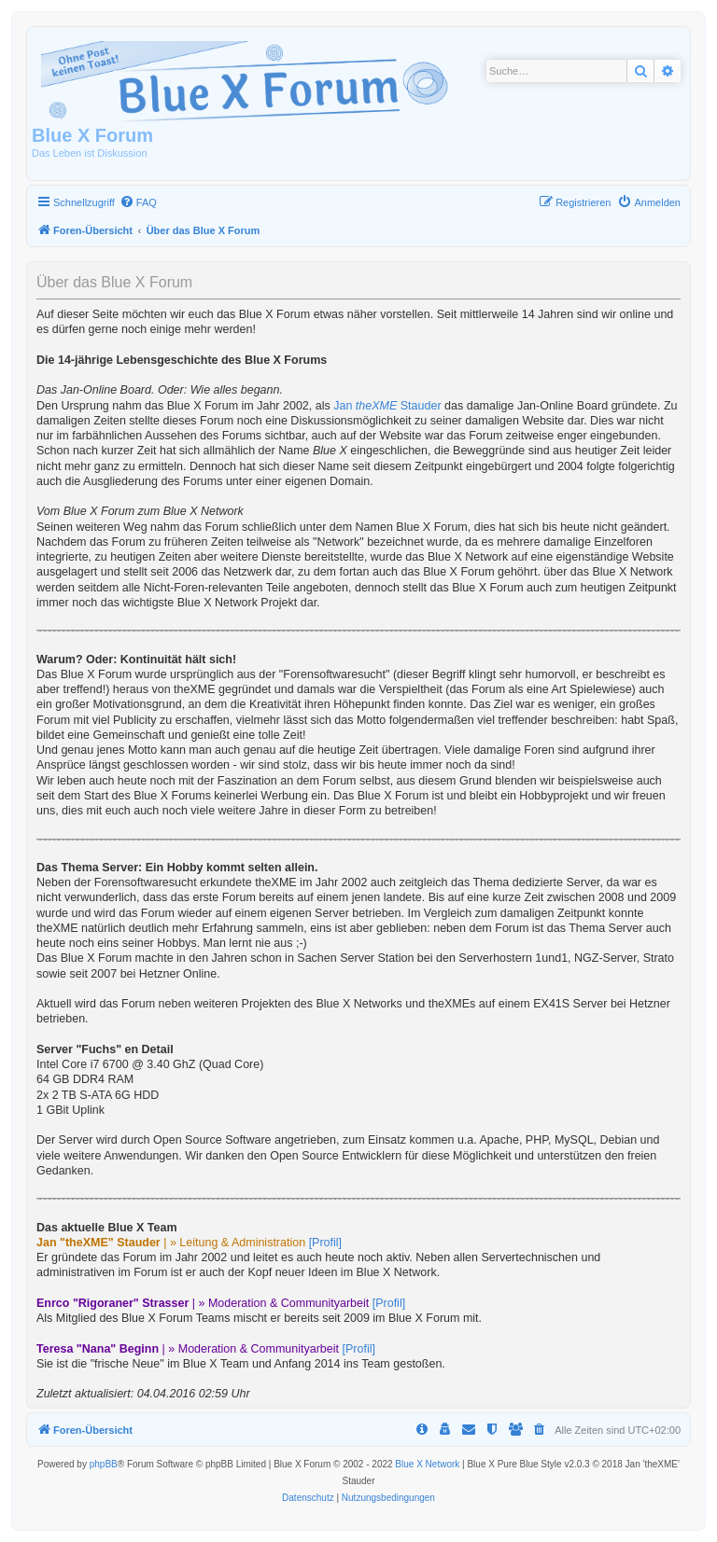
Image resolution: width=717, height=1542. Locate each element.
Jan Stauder (387, 405)
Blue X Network (427, 1464)
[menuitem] (138, 202)
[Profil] (325, 1242)
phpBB (104, 1464)
